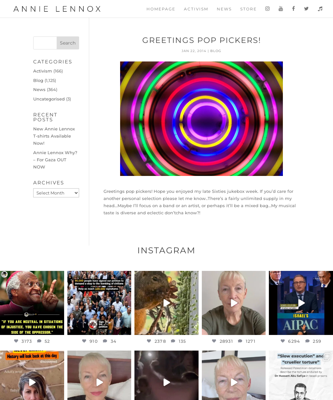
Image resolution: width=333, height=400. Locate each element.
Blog (215, 51)
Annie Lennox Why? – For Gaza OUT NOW (55, 159)
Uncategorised (49, 98)
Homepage (160, 9)
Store (248, 9)
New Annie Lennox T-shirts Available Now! (54, 136)
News (224, 9)
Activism (196, 9)
